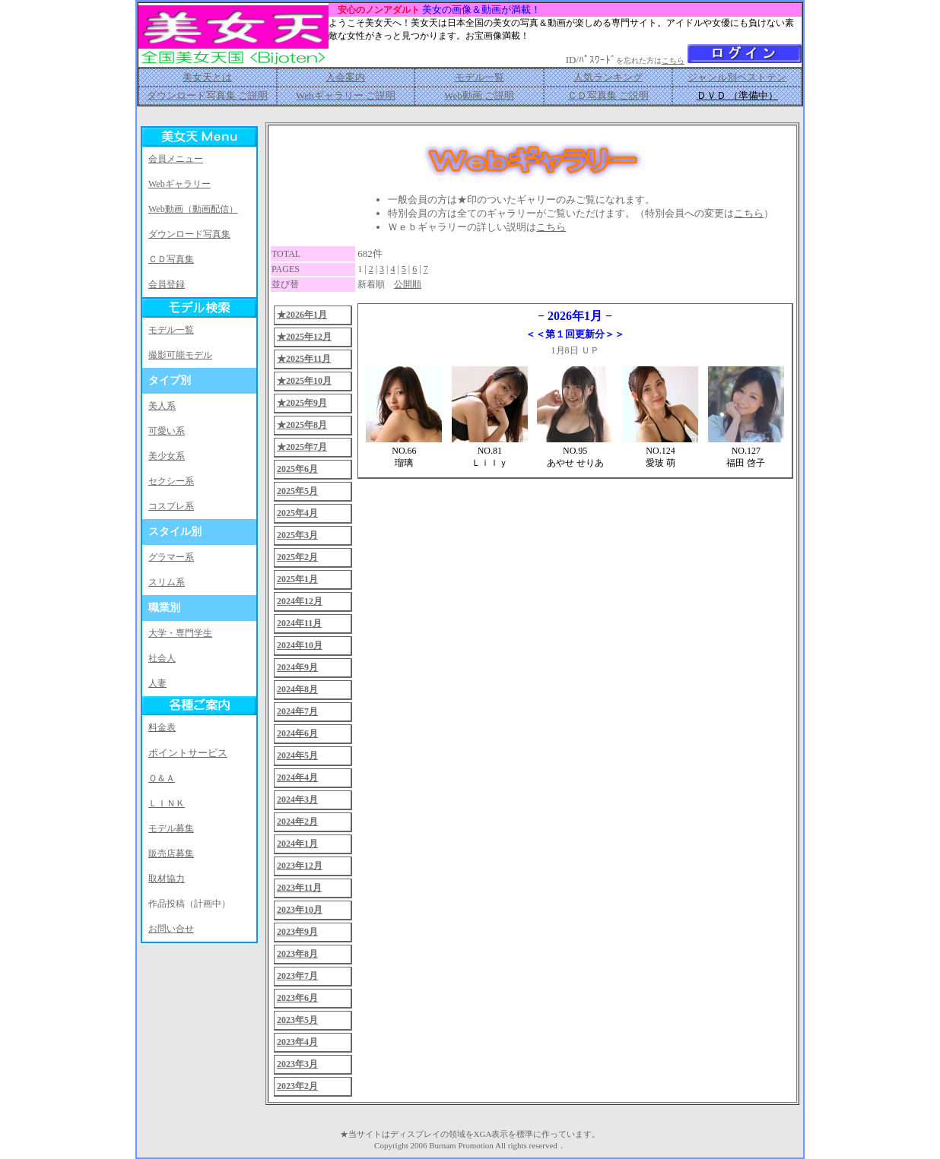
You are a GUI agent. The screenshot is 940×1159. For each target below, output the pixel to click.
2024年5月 (297, 755)
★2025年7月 (302, 447)
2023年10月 (299, 909)
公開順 (407, 284)
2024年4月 (297, 777)
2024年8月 (297, 689)
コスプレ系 (171, 506)
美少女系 (166, 456)
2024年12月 (299, 601)
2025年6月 (297, 469)
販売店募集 (171, 853)
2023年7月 (297, 976)
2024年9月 (297, 667)
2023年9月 (297, 931)
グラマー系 (171, 557)
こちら (673, 60)
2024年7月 (297, 711)
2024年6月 (297, 733)
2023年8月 (297, 953)
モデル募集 (171, 828)
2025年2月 (297, 557)
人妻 (157, 683)
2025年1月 (297, 579)
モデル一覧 (479, 77)
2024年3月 (297, 799)
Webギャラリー (179, 184)
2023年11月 (299, 887)
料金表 (162, 727)
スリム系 (166, 582)
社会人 (162, 658)
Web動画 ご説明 (479, 95)
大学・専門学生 (180, 633)
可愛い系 (166, 431)
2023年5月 (297, 1020)
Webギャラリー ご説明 (345, 95)
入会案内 (345, 77)
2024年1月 (297, 843)
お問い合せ (171, 928)
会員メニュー (175, 159)
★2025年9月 (302, 402)
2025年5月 (297, 491)
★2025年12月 (304, 336)
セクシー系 (171, 481)
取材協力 (166, 878)
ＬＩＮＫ (166, 803)
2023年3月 (297, 1064)
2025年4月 (297, 513)
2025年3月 (297, 535)
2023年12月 (299, 865)
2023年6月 (297, 998)
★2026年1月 (302, 314)
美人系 (162, 406)
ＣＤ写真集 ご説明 (608, 95)
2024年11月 (299, 623)
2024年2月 (297, 821)
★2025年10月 (304, 380)
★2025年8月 (302, 425)
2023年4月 (297, 1042)
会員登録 (166, 284)
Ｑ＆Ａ (161, 778)
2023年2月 (297, 1086)
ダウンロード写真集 (189, 234)
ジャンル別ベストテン (737, 77)
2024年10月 (299, 645)
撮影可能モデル (180, 355)
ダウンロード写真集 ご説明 (207, 95)
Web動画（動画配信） (193, 209)
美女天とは (207, 77)
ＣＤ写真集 (171, 259)
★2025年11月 (304, 358)
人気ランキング (608, 77)
